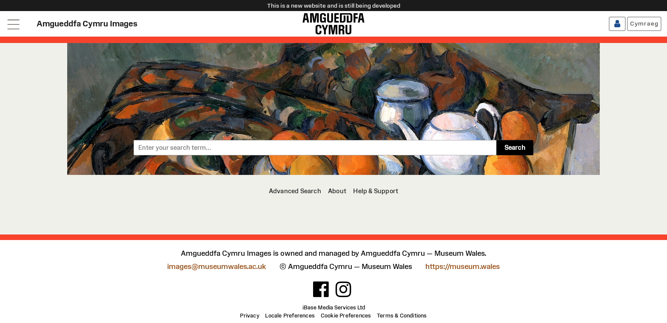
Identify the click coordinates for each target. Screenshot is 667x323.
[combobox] (315, 147)
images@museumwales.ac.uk (216, 267)
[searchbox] (315, 147)
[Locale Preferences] (290, 316)
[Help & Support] (375, 190)
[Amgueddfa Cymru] (333, 24)
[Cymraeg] (644, 24)
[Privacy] (249, 316)
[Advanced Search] (295, 190)
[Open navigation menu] (14, 24)
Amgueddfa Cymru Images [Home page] (87, 23)
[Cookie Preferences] (346, 316)
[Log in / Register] (617, 24)
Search (515, 147)
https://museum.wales (462, 267)
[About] (337, 190)
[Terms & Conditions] (402, 316)
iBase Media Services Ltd (333, 308)
